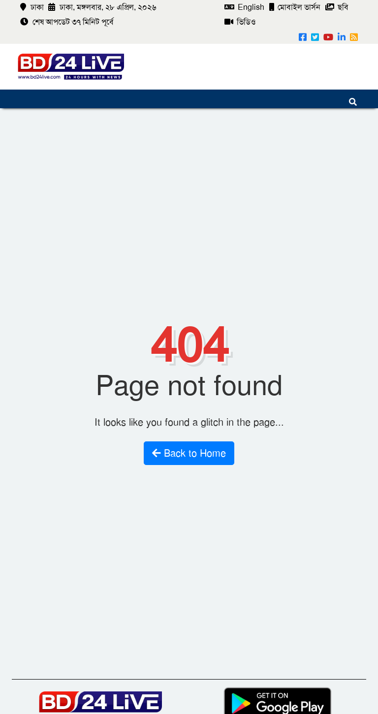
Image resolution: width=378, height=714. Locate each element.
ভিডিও (240, 22)
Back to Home (189, 453)
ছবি (336, 7)
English (244, 7)
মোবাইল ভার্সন (294, 7)
